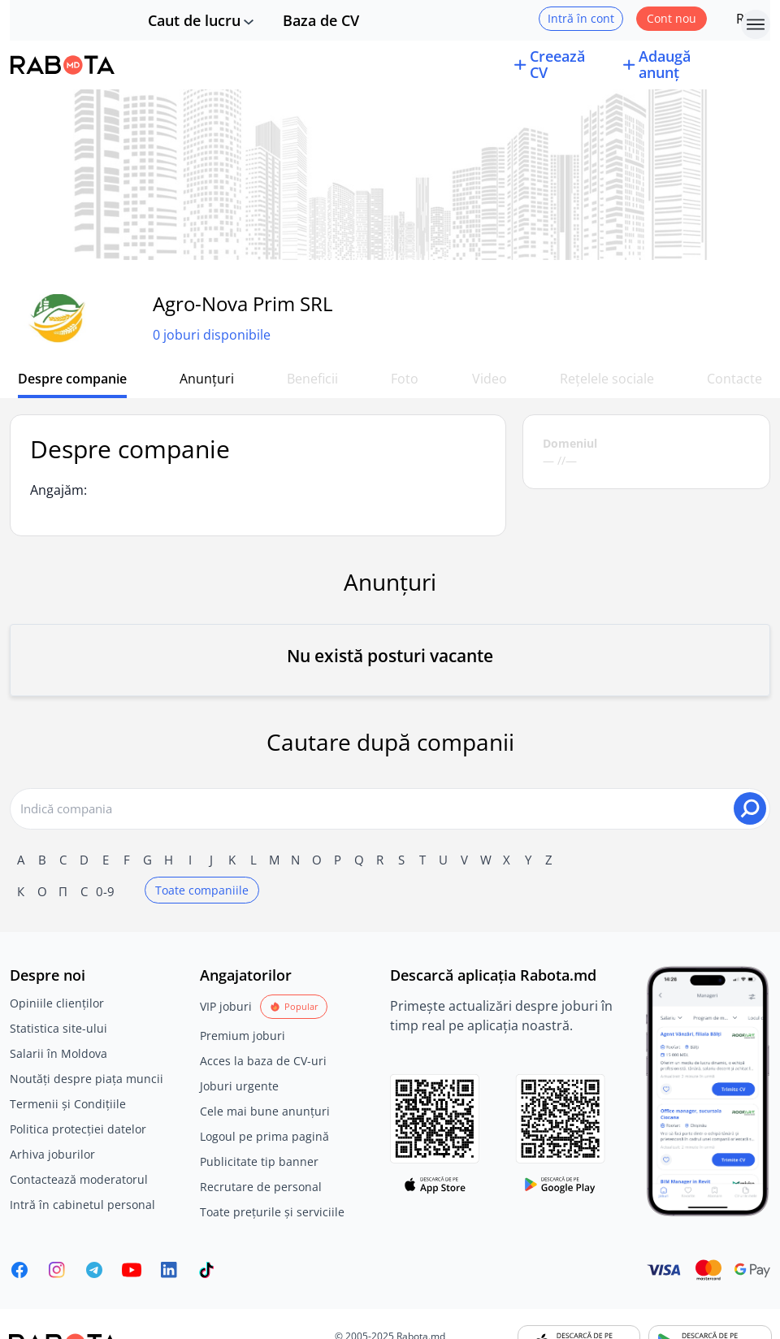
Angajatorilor (246, 975)
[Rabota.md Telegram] (94, 1270)
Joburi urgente (239, 1086)
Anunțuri (207, 379)
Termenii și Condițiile (68, 1104)
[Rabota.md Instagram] (57, 1270)
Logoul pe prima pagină (264, 1136)
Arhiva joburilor (52, 1154)
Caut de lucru (194, 20)
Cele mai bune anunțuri (265, 1111)
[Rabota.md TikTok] (206, 1270)
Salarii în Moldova (58, 1053)
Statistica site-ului (58, 1028)
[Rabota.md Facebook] (19, 1270)
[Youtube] (131, 1270)
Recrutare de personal (261, 1186)
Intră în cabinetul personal (82, 1204)
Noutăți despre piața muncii (86, 1078)
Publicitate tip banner (259, 1161)
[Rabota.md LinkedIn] (169, 1270)
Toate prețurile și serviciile (272, 1212)
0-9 (105, 891)
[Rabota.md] (62, 65)
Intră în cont (581, 18)
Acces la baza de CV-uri (263, 1060)
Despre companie (72, 379)
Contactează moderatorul (79, 1179)
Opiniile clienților (57, 1003)
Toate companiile (202, 890)
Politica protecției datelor (78, 1129)
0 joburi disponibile (212, 335)
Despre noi (47, 975)
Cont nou (671, 18)
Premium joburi (242, 1035)
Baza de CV (321, 20)
